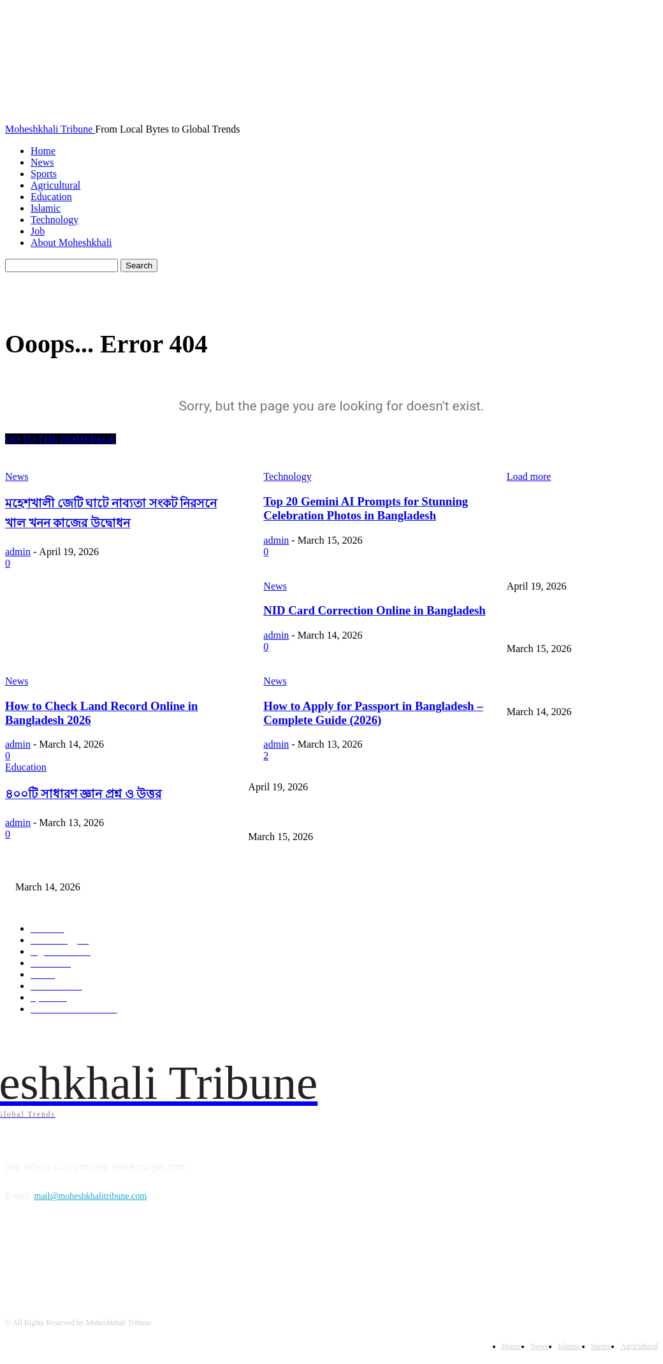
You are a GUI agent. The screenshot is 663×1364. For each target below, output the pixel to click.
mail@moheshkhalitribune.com (90, 1196)
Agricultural (55, 185)
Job (38, 231)
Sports (44, 173)
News (42, 162)
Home (43, 150)
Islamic (46, 208)
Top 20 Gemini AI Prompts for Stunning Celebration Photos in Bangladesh (382, 816)
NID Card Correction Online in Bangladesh (93, 866)
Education (51, 196)
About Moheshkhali (71, 242)
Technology (54, 219)
